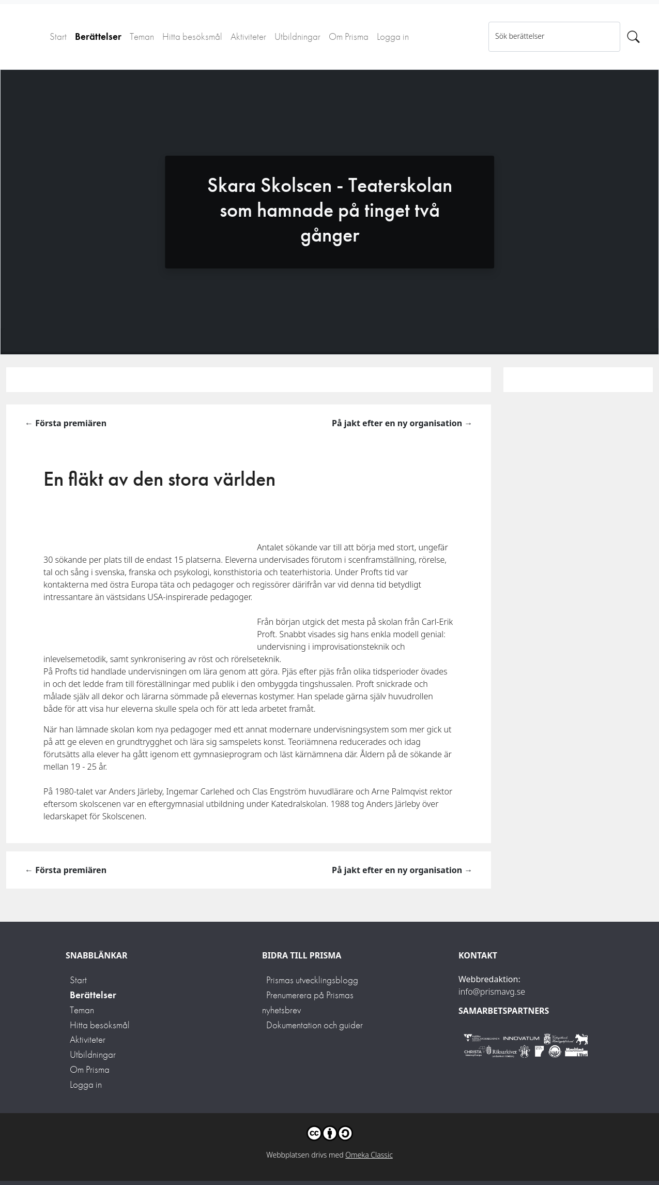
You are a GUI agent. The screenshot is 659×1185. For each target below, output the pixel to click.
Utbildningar (297, 36)
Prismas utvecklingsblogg (312, 979)
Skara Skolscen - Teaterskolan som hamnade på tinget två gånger (329, 210)
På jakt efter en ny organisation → (402, 423)
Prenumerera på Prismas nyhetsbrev (308, 1002)
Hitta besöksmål (192, 36)
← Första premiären (65, 423)
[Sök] (633, 37)
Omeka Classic (369, 1155)
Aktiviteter (248, 36)
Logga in (393, 36)
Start (58, 36)
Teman (142, 36)
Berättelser (98, 36)
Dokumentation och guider (314, 1024)
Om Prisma (349, 36)
